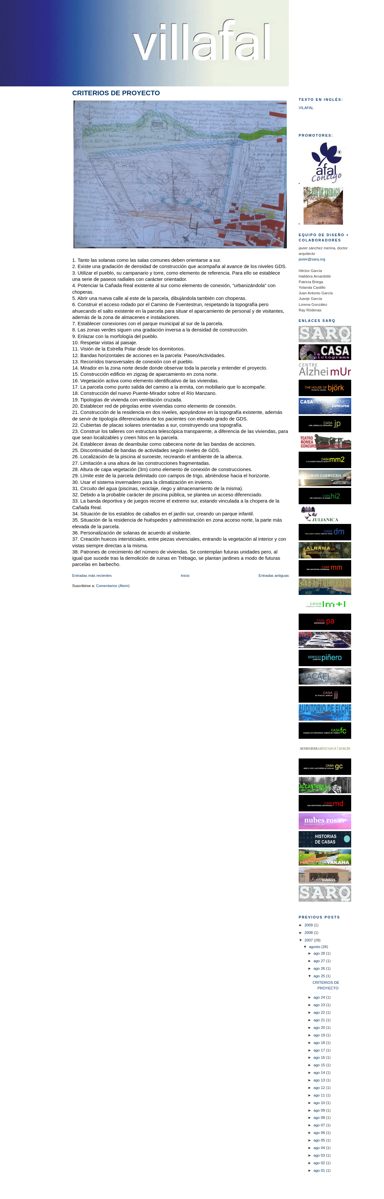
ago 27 (319, 961)
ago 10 (319, 1103)
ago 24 (319, 997)
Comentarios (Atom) (112, 586)
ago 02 (319, 1163)
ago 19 (319, 1035)
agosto (315, 947)
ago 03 (319, 1155)
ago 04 (319, 1148)
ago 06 (319, 1133)
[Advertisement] (36, 196)
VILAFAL (306, 108)
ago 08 (319, 1118)
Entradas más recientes (92, 575)
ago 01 (319, 1170)
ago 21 (319, 1020)
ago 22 (319, 1012)
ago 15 (319, 1065)
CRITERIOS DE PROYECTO (116, 93)
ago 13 (319, 1080)
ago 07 (319, 1125)
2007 (309, 940)
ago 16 (319, 1057)
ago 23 (319, 1005)
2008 (309, 933)
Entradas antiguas (274, 575)
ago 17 (319, 1050)
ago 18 (319, 1043)
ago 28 (319, 953)
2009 (309, 925)
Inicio (185, 575)
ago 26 (319, 968)
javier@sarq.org (312, 259)
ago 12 (319, 1088)
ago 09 (319, 1110)
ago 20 (319, 1027)
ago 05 (319, 1140)
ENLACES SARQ (317, 321)
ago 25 (319, 976)
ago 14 (319, 1073)
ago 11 (319, 1095)
